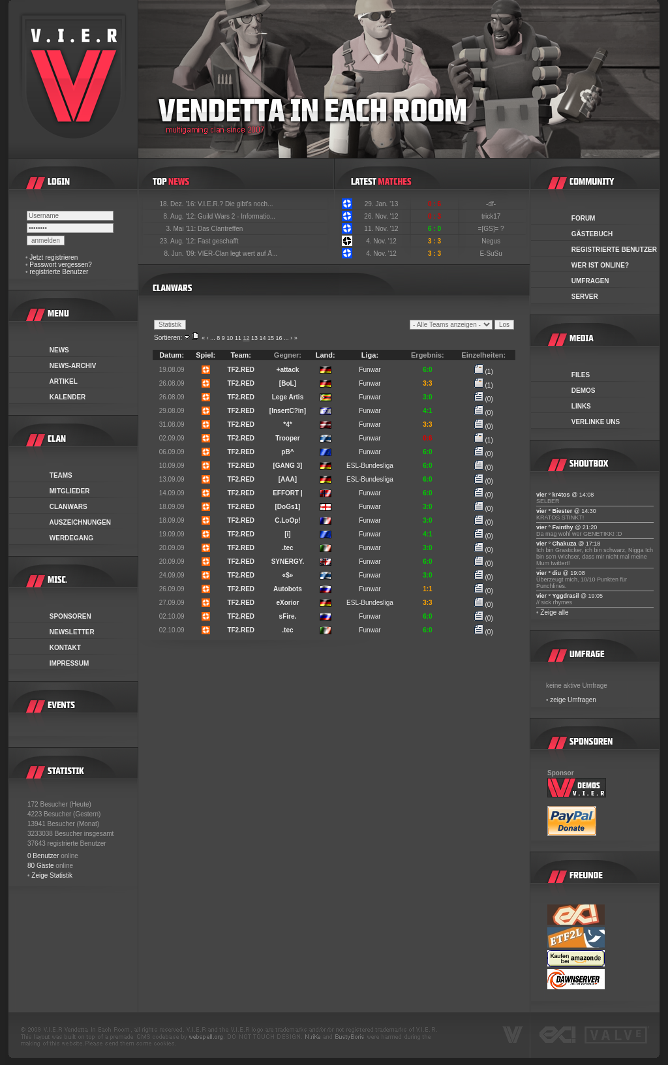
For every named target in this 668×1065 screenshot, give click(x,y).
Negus (491, 241)
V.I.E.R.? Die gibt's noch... (235, 204)
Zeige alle (554, 612)
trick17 (491, 216)
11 (238, 338)
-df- (492, 204)
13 (254, 338)
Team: (240, 355)
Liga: (369, 355)
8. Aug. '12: (180, 216)
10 (229, 338)
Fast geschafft (218, 241)
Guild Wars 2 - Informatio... (236, 216)
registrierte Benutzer (58, 271)
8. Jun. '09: (181, 253)
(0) (483, 399)
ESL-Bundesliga (369, 465)
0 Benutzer (43, 855)
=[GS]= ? (492, 228)
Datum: (171, 355)
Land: (325, 355)
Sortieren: (168, 337)
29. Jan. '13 (381, 204)
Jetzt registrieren (53, 257)
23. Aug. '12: (179, 241)
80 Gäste (40, 865)
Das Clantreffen (220, 228)
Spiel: (205, 355)
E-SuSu (491, 253)
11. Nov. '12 (381, 228)
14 (262, 338)
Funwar (369, 369)
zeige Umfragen (573, 699)
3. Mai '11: (182, 228)
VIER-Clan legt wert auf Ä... (237, 253)
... (212, 338)
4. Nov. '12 (381, 241)
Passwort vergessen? (60, 264)
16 (279, 338)
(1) (483, 371)
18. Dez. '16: (178, 204)
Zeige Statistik (51, 875)
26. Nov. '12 (381, 216)
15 (270, 338)
